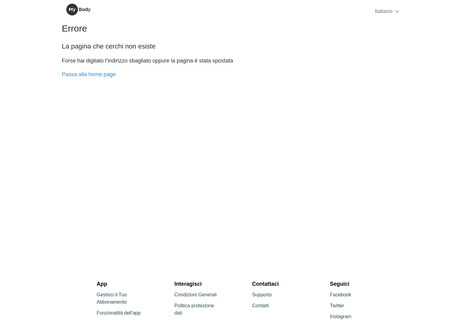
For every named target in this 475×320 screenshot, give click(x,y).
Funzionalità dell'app (119, 312)
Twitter (337, 305)
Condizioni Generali (195, 294)
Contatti (260, 305)
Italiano (387, 11)
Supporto (262, 294)
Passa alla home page (89, 74)
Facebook (340, 294)
